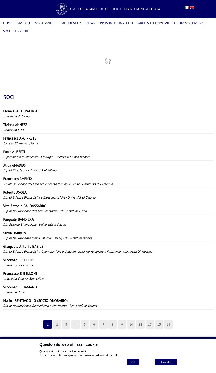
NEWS (90, 23)
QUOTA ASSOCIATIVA (189, 23)
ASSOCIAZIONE (45, 23)
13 (159, 324)
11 (140, 324)
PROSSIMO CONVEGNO (116, 23)
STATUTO (23, 23)
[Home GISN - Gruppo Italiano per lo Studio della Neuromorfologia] (108, 13)
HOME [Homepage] (7, 23)
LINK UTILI (22, 31)
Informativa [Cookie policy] (165, 362)
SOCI (6, 31)
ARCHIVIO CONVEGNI (153, 23)
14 (168, 324)
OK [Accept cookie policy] (133, 362)
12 (150, 324)
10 (131, 324)
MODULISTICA (71, 23)
